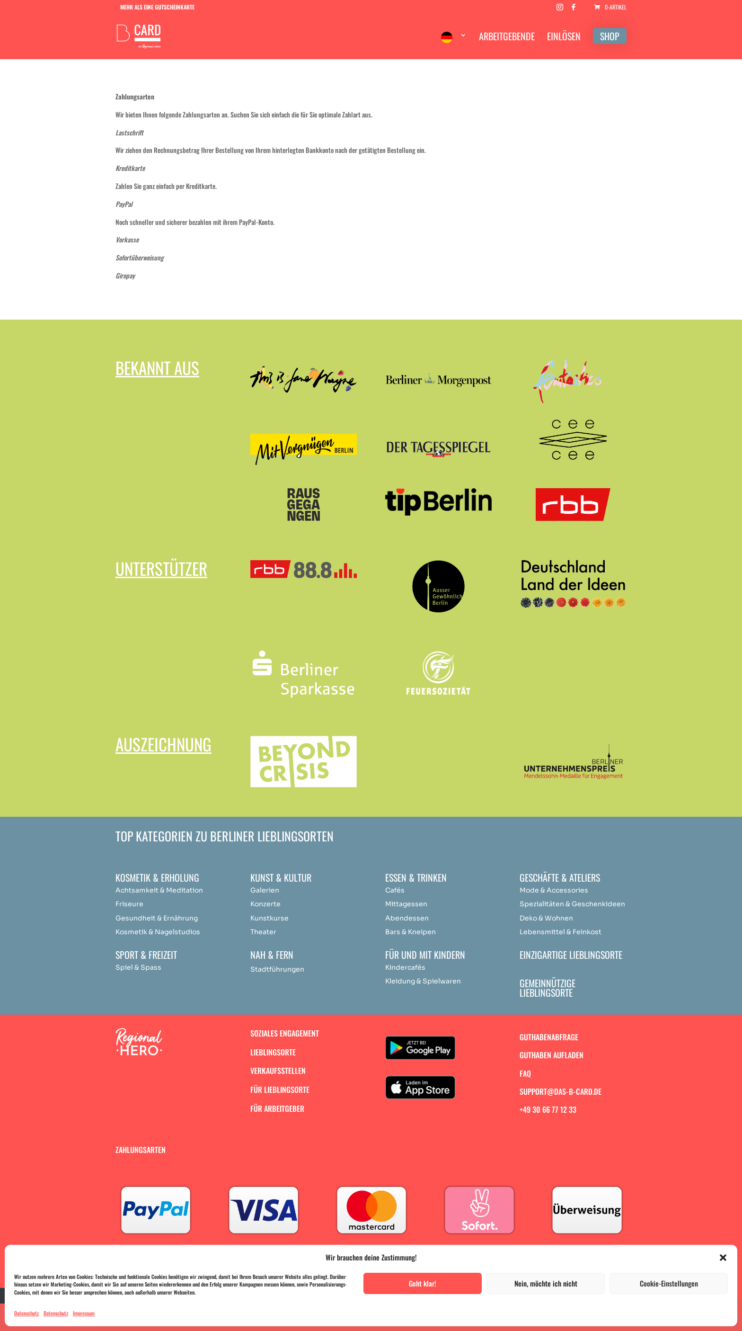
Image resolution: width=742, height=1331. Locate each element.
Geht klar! (422, 1283)
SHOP (609, 36)
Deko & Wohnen (546, 918)
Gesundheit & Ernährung (156, 918)
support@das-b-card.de (560, 1091)
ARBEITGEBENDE (507, 38)
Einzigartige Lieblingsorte (571, 954)
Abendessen (407, 918)
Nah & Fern (271, 954)
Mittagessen (406, 904)
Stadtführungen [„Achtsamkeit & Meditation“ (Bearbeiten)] (277, 969)
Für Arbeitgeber (277, 1108)
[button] (723, 1257)
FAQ (525, 1073)
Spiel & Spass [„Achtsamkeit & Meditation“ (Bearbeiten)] (138, 967)
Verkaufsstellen (278, 1070)
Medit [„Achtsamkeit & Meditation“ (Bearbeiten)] (175, 890)
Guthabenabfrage (549, 1037)
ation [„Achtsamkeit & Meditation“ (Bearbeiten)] (194, 890)
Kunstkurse (269, 918)
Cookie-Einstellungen (669, 1283)
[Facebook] (573, 10)
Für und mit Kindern (425, 954)
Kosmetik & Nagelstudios (157, 932)
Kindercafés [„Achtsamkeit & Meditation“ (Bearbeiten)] (405, 967)
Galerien (264, 890)
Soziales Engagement (284, 1033)
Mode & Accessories (554, 890)
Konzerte (265, 904)
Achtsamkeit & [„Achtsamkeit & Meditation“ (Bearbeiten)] (140, 890)
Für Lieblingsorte (279, 1089)
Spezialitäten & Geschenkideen (572, 904)
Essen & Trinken (416, 877)
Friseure (129, 904)
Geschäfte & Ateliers (560, 877)
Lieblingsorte (273, 1052)
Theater (263, 932)
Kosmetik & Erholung (157, 877)
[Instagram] (560, 10)
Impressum (84, 1313)
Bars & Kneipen (410, 932)
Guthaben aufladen (551, 1055)
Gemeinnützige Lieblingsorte (547, 988)
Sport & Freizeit (146, 954)
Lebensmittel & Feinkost (560, 932)
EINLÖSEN (564, 38)
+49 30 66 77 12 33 (548, 1109)
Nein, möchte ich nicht (545, 1283)
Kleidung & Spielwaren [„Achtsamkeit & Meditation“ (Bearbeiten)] (423, 981)
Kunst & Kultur (280, 877)
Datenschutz (26, 1313)
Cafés (395, 890)
